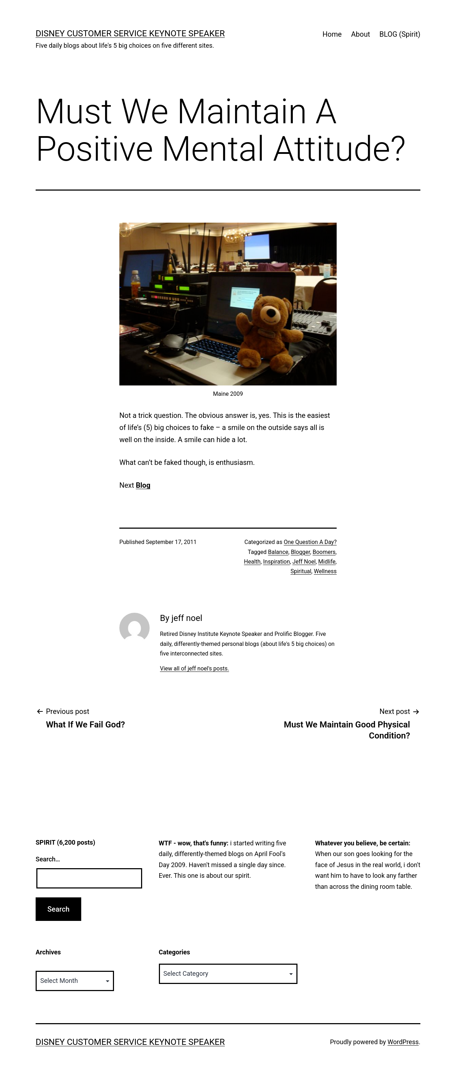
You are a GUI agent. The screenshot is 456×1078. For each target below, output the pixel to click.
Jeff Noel (304, 561)
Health (252, 561)
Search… (48, 859)
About (360, 34)
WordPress (403, 1042)
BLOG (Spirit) (399, 34)
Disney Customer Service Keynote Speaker (130, 33)
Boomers (323, 552)
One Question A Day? (310, 542)
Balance (278, 552)
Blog (143, 485)
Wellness (325, 571)
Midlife (327, 561)
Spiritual (300, 571)
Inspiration (276, 561)
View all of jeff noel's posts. (194, 668)
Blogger (300, 552)
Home (332, 34)
